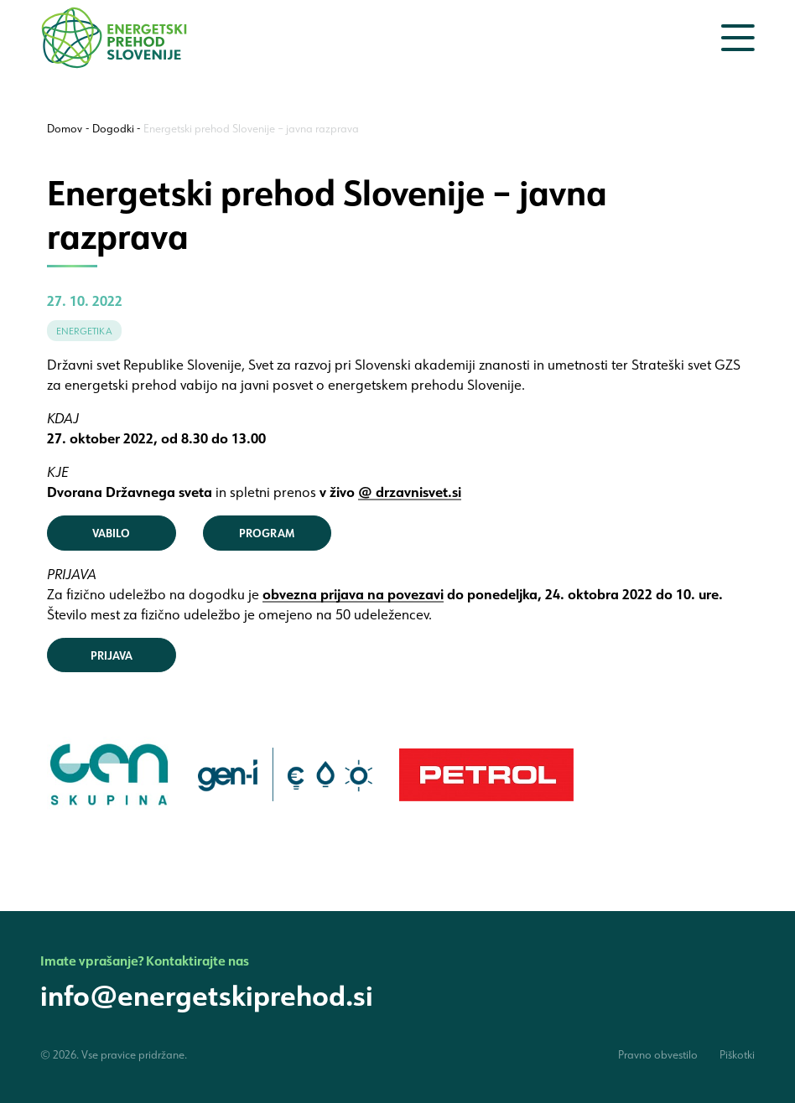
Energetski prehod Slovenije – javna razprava (251, 128)
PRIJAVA (111, 655)
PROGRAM (266, 533)
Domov (64, 128)
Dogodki (113, 128)
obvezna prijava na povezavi (353, 594)
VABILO (111, 533)
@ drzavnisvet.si (409, 491)
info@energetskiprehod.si (206, 994)
